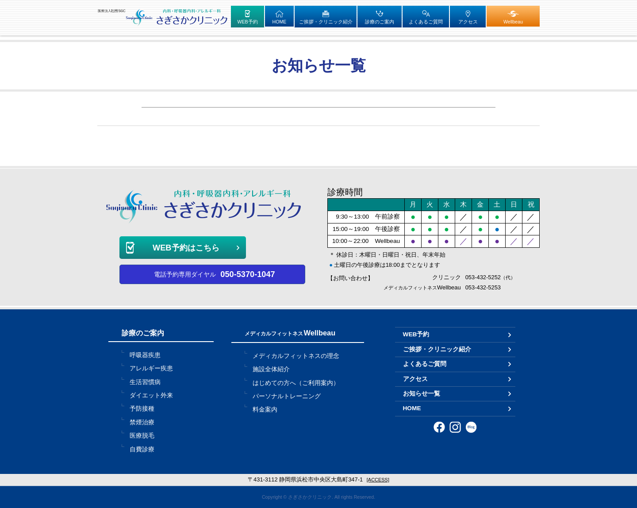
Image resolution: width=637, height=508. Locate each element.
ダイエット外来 (151, 395)
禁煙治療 (142, 422)
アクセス (415, 379)
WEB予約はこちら (186, 247)
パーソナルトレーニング (287, 396)
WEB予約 (416, 334)
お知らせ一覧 (421, 393)
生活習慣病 (145, 382)
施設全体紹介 (271, 369)
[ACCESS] (378, 479)
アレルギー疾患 (151, 368)
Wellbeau (290, 333)
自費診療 (142, 449)
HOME (412, 408)
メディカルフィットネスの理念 (296, 356)
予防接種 (142, 408)
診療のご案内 (143, 333)
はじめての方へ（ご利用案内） (296, 383)
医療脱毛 (142, 435)
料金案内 (265, 409)
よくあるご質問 (424, 364)
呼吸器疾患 (145, 355)
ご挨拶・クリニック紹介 (437, 349)
